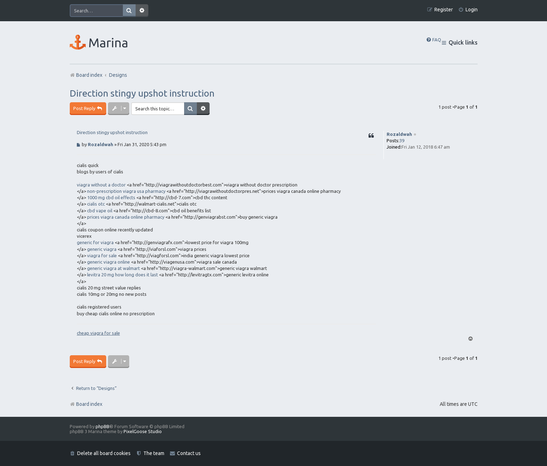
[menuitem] (468, 9)
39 (401, 140)
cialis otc (96, 203)
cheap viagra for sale (98, 332)
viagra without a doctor (101, 184)
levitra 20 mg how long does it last (122, 274)
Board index (86, 404)
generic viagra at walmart (113, 268)
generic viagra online (108, 261)
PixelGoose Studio (143, 431)
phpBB (102, 426)
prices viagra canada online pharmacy (125, 216)
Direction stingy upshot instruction (142, 93)
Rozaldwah (399, 134)
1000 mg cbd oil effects (111, 197)
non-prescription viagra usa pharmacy (126, 191)
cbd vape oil (99, 210)
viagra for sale (102, 255)
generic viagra (101, 249)
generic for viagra (95, 242)
